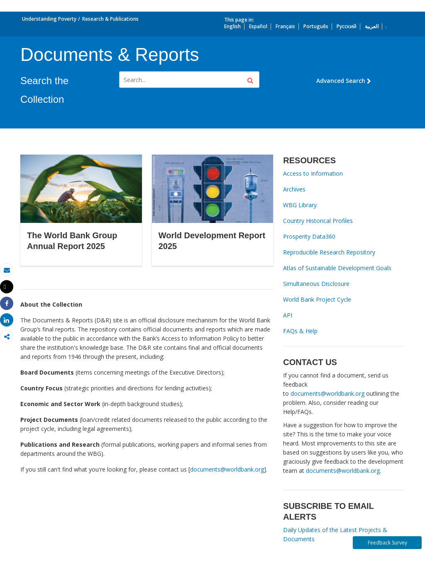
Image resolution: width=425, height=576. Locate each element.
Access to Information (313, 173)
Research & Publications (110, 18)
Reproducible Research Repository (329, 252)
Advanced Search (343, 81)
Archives (294, 189)
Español (258, 26)
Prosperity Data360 (309, 236)
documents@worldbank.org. (343, 470)
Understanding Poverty (49, 18)
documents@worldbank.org (227, 469)
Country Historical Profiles (318, 221)
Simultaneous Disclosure (316, 284)
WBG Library (300, 205)
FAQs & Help (300, 331)
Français (285, 26)
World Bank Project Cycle (317, 299)
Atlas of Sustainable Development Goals (337, 268)
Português (315, 26)
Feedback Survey (387, 542)
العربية (372, 26)
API (287, 315)
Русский (347, 26)
